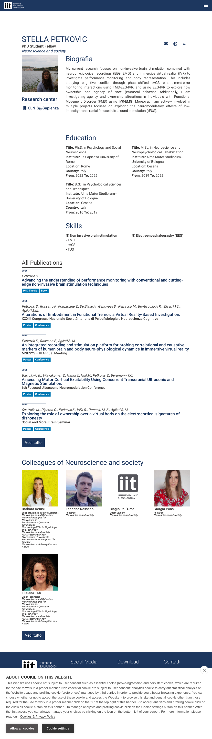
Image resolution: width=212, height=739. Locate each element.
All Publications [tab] (42, 263)
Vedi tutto (33, 442)
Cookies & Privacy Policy (37, 717)
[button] (166, 44)
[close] (204, 670)
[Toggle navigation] (206, 5)
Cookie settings (58, 728)
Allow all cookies (22, 728)
